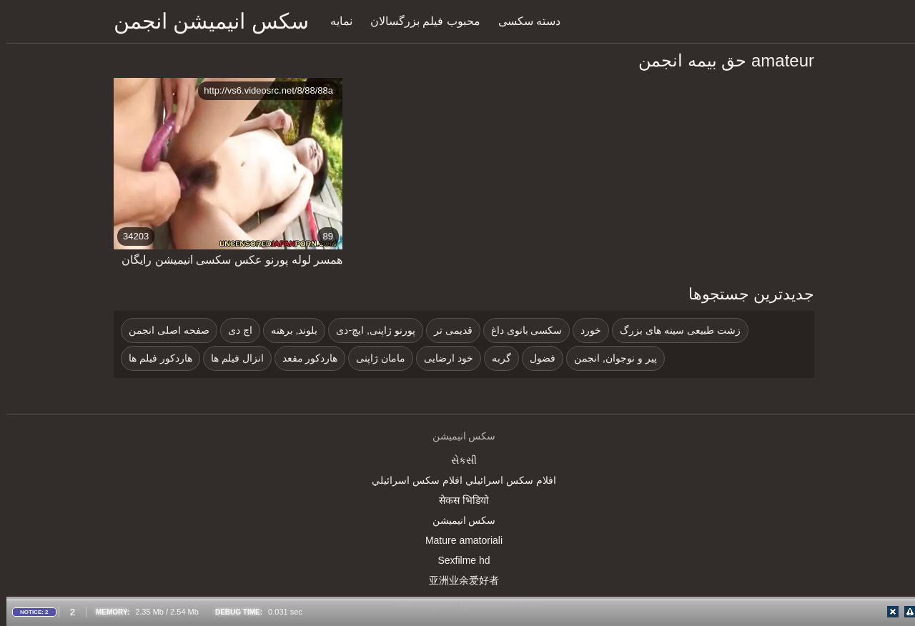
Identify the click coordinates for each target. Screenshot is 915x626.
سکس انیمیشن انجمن (204, 21)
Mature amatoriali (457, 540)
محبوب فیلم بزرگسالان (419, 21)
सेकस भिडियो (457, 500)
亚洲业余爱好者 (457, 580)
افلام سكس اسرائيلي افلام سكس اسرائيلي (457, 480)
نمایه (335, 21)
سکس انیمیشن (458, 520)
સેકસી (457, 460)
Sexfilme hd (457, 560)
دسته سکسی (523, 21)
